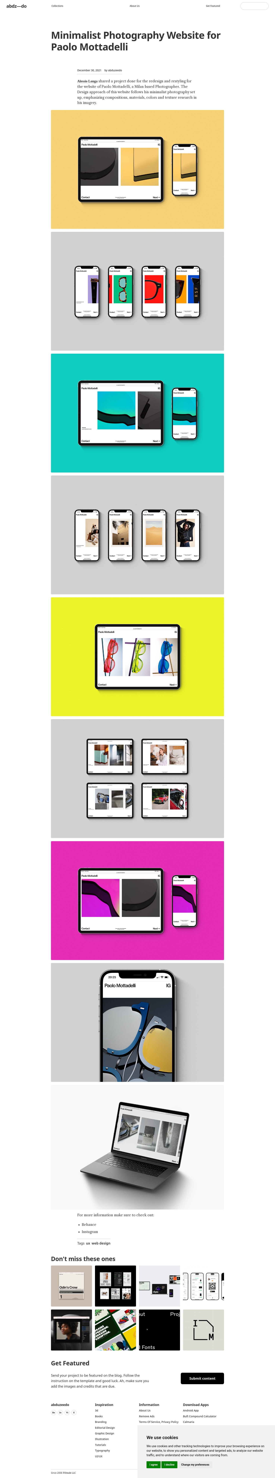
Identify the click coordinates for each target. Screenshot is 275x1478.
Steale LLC (70, 1472)
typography (102, 1450)
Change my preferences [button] (195, 1464)
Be (53, 1412)
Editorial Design (105, 1427)
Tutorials (100, 1445)
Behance (89, 1225)
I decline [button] (169, 1464)
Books (99, 1416)
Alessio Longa (87, 81)
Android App (191, 1410)
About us (135, 6)
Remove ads (146, 1416)
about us (144, 1410)
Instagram (90, 1232)
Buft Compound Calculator (200, 1416)
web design (101, 1243)
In (60, 1412)
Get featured (213, 6)
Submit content (202, 1378)
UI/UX (99, 1456)
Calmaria (188, 1422)
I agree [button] (154, 1464)
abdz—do (16, 6)
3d (96, 1410)
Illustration (102, 1439)
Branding (101, 1422)
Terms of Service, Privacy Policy (159, 1422)
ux (88, 1243)
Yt (67, 1412)
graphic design (104, 1433)
